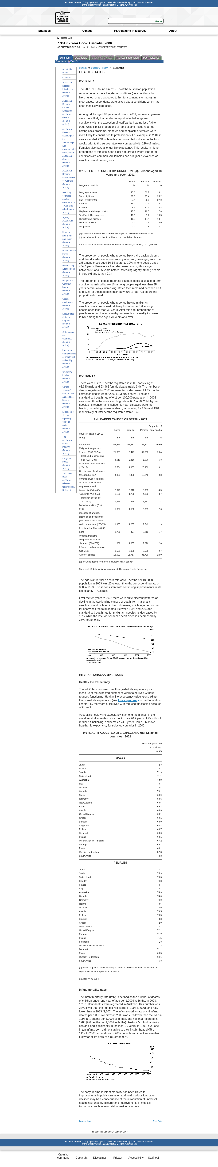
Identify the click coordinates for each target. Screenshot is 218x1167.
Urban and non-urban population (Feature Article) (67, 239)
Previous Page (85, 1121)
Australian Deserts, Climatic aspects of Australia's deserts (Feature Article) (67, 112)
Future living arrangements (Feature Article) (69, 270)
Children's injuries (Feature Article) (67, 377)
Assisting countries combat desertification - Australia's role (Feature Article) (69, 202)
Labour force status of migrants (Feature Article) (68, 320)
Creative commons (63, 1156)
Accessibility (136, 1157)
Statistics (44, 30)
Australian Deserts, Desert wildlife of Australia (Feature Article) (69, 179)
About (173, 30)
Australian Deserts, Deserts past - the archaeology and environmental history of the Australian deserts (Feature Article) (69, 147)
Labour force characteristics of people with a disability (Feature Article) (69, 358)
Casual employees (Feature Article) (68, 304)
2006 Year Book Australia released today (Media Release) (69, 481)
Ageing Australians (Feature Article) (68, 222)
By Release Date (64, 38)
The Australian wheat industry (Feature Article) (67, 445)
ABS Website (130, 5)
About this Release (67, 71)
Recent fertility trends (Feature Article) (69, 255)
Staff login (154, 1157)
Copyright (81, 1157)
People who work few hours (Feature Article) (68, 287)
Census (87, 30)
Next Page (157, 1121)
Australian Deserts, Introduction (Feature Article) (68, 89)
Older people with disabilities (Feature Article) (69, 339)
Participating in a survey (130, 30)
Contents (67, 77)
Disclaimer (99, 1157)
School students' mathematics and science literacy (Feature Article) (68, 397)
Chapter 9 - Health (99, 68)
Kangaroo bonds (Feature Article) (67, 463)
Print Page (74, 61)
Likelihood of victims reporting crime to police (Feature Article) (68, 422)
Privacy (117, 1157)
